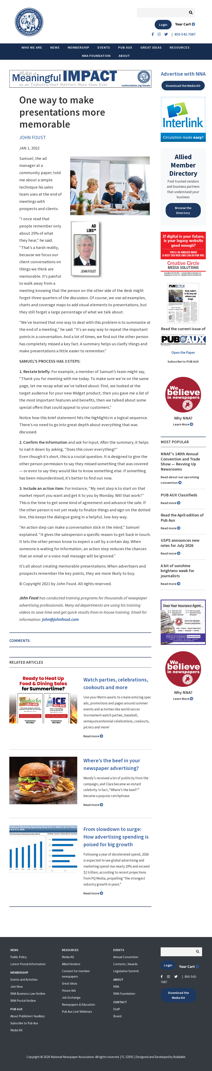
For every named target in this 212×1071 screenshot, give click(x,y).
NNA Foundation (96, 56)
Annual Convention (125, 957)
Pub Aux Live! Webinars (77, 1012)
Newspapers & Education (78, 1004)
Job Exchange (71, 997)
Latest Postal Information (28, 964)
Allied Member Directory (183, 165)
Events (104, 47)
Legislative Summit (126, 971)
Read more (93, 736)
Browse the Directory (183, 210)
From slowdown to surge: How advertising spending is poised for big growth (116, 837)
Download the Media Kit (183, 86)
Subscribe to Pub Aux (24, 1023)
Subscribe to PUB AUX (183, 361)
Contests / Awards (125, 964)
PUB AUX (125, 47)
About (124, 56)
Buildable (179, 1057)
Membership (78, 47)
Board (117, 1016)
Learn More (183, 424)
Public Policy (18, 957)
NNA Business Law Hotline (27, 994)
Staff (116, 1009)
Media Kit (16, 1030)
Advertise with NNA (183, 74)
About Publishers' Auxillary (27, 1016)
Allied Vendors (71, 964)
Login (163, 25)
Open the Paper (183, 352)
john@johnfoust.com (60, 619)
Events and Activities (24, 979)
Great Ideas (151, 47)
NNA (116, 987)
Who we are (32, 47)
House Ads (69, 990)
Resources (180, 47)
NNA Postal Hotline (23, 1001)
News (55, 47)
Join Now (16, 987)
